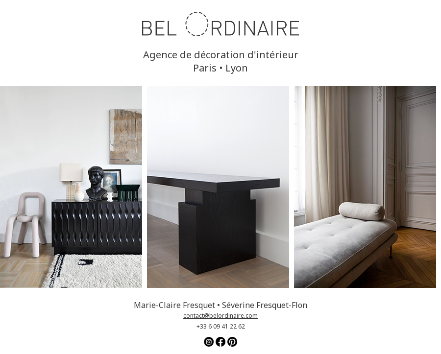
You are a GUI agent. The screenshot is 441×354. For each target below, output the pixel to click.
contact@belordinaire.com (220, 315)
